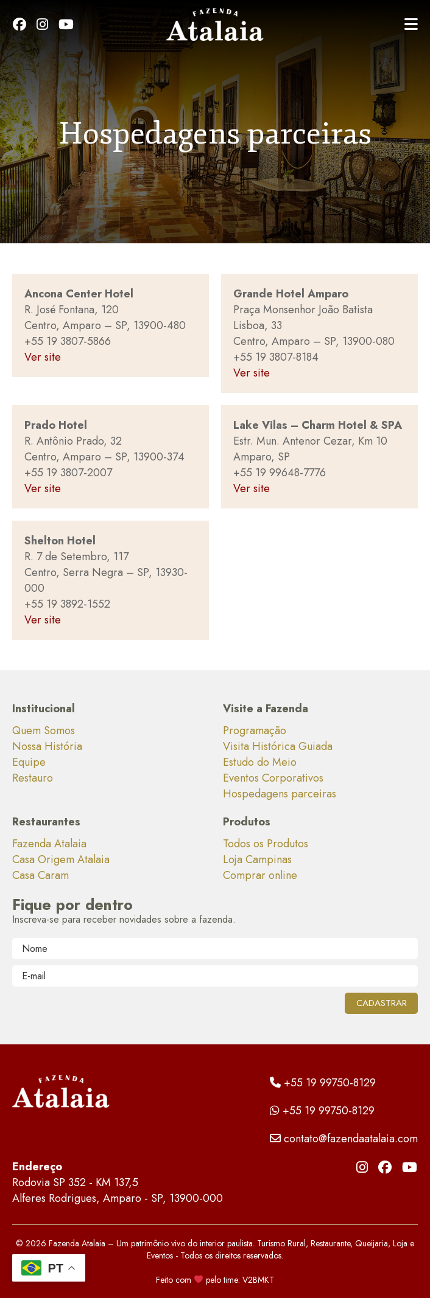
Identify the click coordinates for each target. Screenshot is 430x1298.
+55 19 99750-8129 (323, 1083)
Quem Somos (43, 730)
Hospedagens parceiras (279, 794)
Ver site (42, 357)
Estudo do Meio (260, 762)
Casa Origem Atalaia (61, 859)
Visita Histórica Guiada (278, 746)
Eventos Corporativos (273, 778)
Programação (254, 730)
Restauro (32, 778)
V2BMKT (258, 1280)
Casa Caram (40, 875)
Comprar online (260, 875)
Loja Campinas (257, 859)
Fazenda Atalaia (49, 844)
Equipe (29, 762)
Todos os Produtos (265, 844)
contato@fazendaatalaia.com (344, 1139)
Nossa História (47, 746)
